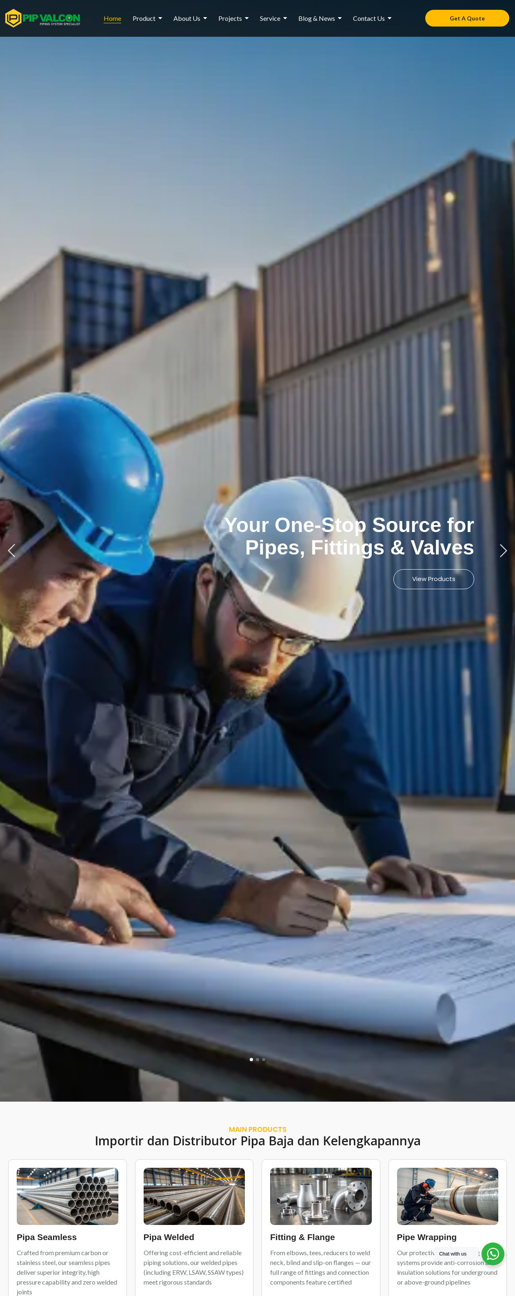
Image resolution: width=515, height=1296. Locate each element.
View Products (433, 579)
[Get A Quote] (467, 18)
